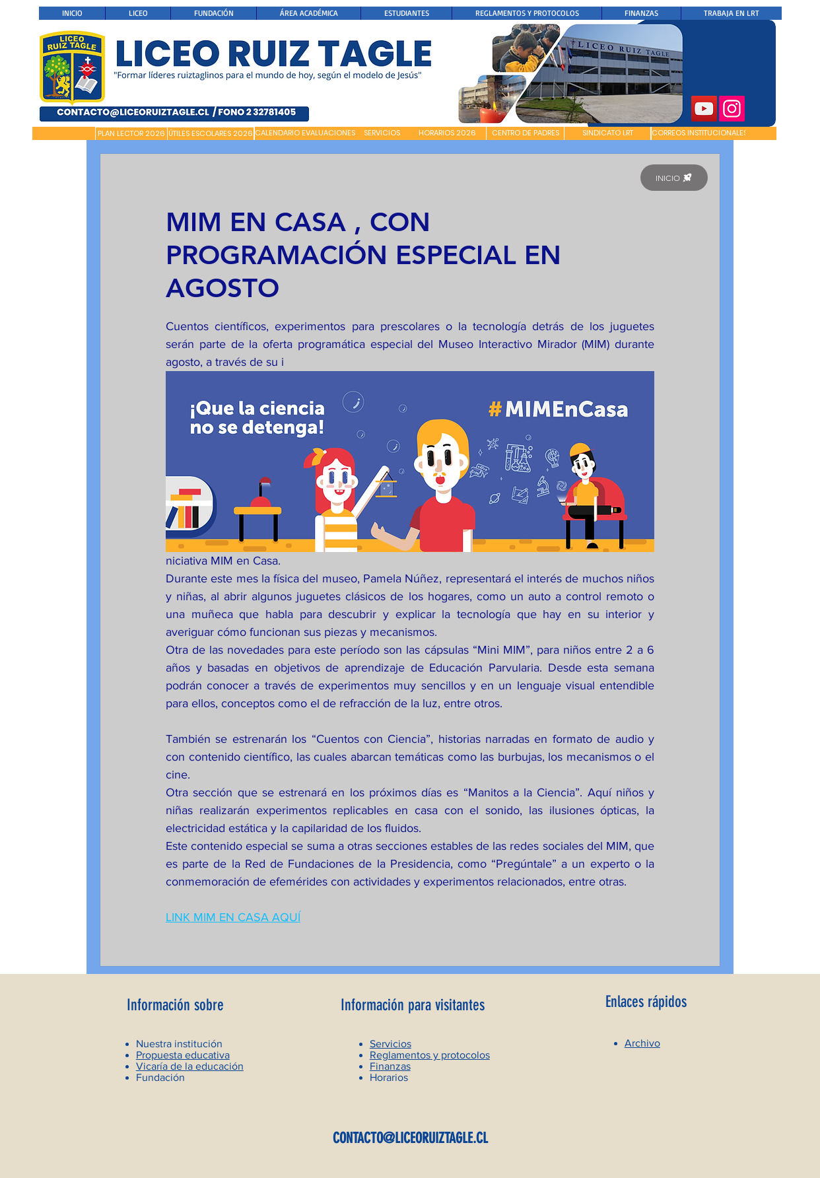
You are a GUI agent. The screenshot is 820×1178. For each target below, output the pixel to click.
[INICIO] (674, 177)
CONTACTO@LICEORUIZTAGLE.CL (410, 1138)
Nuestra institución (179, 1043)
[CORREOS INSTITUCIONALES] (699, 133)
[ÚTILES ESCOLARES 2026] (211, 134)
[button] (63, 133)
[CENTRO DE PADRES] (525, 133)
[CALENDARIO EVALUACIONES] (305, 133)
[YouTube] (704, 108)
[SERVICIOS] (382, 133)
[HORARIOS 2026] (447, 133)
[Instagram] (732, 108)
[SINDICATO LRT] (607, 133)
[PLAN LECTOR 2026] (131, 134)
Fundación (160, 1077)
